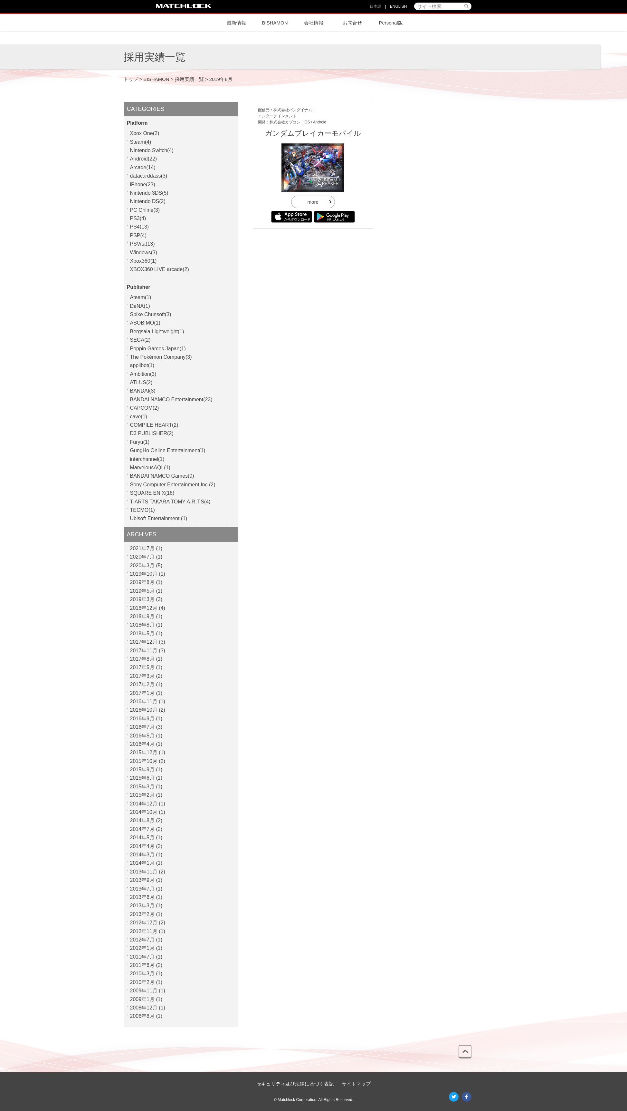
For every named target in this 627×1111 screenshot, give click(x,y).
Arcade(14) (143, 167)
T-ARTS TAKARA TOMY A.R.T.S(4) (170, 501)
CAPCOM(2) (144, 408)
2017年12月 (143, 642)
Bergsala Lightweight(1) (157, 331)
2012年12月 (143, 922)
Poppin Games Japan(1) (158, 348)
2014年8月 (142, 820)
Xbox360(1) (143, 261)
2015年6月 (142, 778)
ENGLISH (398, 6)
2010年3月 (142, 973)
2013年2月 (142, 914)
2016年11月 (143, 701)
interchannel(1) (147, 459)
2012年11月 (143, 931)
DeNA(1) (140, 306)
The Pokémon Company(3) (161, 357)
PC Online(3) (145, 210)
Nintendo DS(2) (148, 201)
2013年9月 (142, 880)
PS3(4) (138, 218)
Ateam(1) (140, 297)
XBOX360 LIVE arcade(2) (159, 269)
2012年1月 (142, 948)
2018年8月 (142, 625)
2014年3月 (142, 854)
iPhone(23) (142, 184)
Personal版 (391, 22)
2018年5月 (142, 633)
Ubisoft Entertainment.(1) (158, 518)
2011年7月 (142, 957)
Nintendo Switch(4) (152, 150)
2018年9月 (142, 616)
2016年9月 (142, 718)
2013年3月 (142, 905)
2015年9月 (142, 769)
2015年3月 (142, 786)
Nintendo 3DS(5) (149, 193)
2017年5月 (142, 667)
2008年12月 (143, 1007)
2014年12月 (143, 803)
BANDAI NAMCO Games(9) (162, 476)
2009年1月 (142, 999)
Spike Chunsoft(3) (150, 314)
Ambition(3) (143, 374)
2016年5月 (142, 735)
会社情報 (313, 22)
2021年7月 (142, 548)
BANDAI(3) (143, 391)
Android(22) (143, 158)
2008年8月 (142, 1016)
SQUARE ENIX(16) (152, 493)
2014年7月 (142, 829)
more (313, 202)
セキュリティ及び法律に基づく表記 (295, 1084)
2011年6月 (142, 965)
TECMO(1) (142, 510)
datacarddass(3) (148, 176)
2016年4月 (142, 744)
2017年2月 (142, 684)
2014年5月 (142, 837)
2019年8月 (142, 582)
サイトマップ (356, 1084)
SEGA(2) (140, 340)
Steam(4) (140, 142)
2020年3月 (142, 565)
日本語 (375, 6)
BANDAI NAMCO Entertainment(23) (171, 399)
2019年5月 (142, 591)
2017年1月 (142, 693)
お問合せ (352, 22)
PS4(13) (139, 226)
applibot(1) (142, 365)
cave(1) (138, 416)
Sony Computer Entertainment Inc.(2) (172, 484)
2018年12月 (143, 608)
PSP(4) (138, 235)
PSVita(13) (142, 244)
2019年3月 (142, 599)
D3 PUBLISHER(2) (152, 433)
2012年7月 (142, 939)
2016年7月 (142, 727)
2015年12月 (143, 752)
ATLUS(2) (141, 382)
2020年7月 (142, 557)
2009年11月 (143, 990)
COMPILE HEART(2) (154, 425)
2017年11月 (143, 650)
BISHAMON (275, 22)
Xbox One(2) (144, 133)
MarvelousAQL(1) (150, 467)
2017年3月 (142, 676)
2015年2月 (142, 795)
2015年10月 (143, 761)
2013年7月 (142, 889)
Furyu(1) (139, 442)
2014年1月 (142, 863)
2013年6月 (142, 897)
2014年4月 (142, 846)
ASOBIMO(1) (145, 323)
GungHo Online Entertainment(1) (167, 450)
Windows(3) (143, 252)
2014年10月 (143, 812)
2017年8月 (142, 659)
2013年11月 (143, 871)
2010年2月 (142, 982)
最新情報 (236, 22)
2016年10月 (143, 710)
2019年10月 (143, 574)
